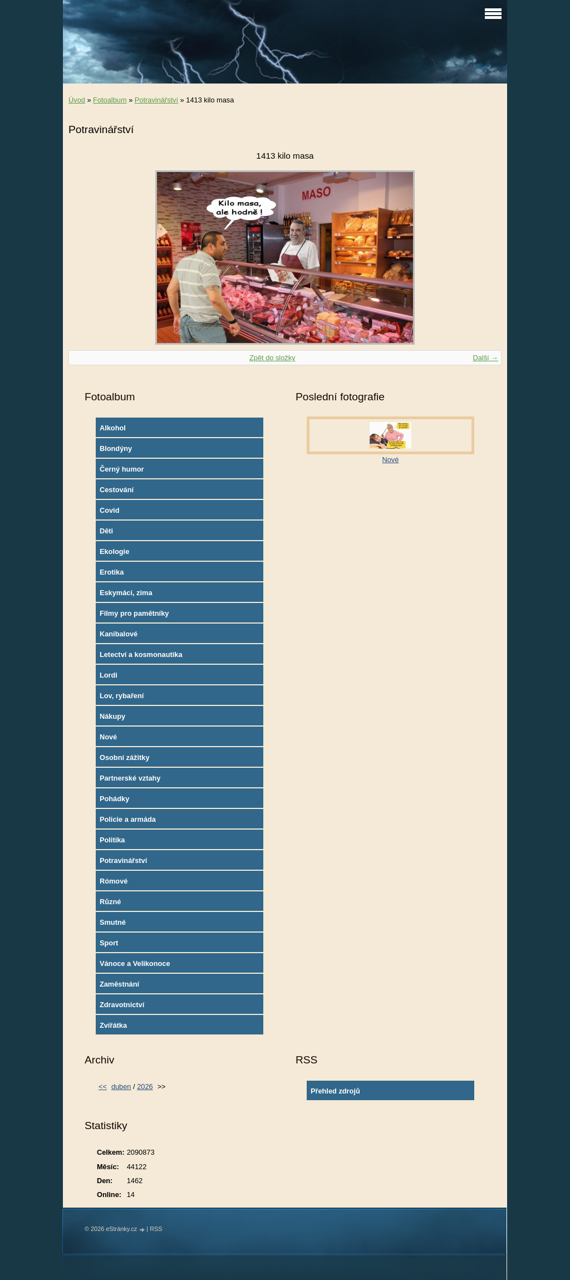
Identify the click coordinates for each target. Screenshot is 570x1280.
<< (103, 1086)
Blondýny (116, 448)
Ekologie (114, 551)
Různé (110, 902)
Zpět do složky (272, 358)
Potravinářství (156, 100)
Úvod (76, 100)
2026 (145, 1086)
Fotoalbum (109, 100)
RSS (156, 1228)
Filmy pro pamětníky (134, 613)
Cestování (117, 489)
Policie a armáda (128, 819)
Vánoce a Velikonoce (135, 963)
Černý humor (122, 469)
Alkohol (113, 428)
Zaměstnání (119, 984)
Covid (110, 510)
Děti (106, 531)
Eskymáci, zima (126, 592)
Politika (112, 840)
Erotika (112, 572)
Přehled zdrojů (335, 1091)
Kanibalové (118, 634)
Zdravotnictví (122, 1005)
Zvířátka (113, 1025)
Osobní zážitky (125, 757)
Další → (485, 358)
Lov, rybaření (122, 696)
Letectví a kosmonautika (141, 654)
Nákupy (112, 716)
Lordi (108, 675)
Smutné (113, 922)
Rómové (114, 881)
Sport (109, 943)
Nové (108, 737)
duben (121, 1086)
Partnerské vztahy (130, 778)
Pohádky (114, 799)
